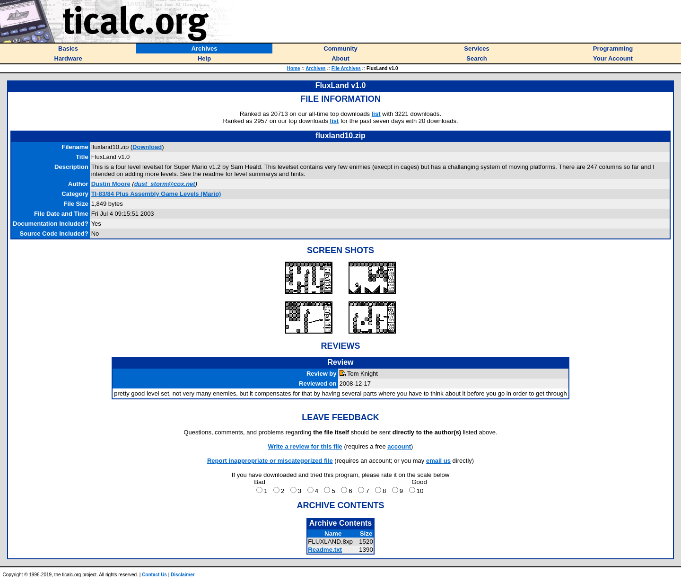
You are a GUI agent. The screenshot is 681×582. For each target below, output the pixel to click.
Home (293, 68)
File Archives (346, 68)
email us (438, 460)
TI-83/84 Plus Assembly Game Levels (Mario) (156, 193)
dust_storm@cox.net (164, 183)
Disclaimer (183, 574)
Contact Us (154, 574)
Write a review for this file (305, 446)
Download (147, 146)
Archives (315, 68)
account (399, 446)
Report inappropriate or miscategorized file (270, 460)
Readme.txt (325, 549)
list (376, 113)
